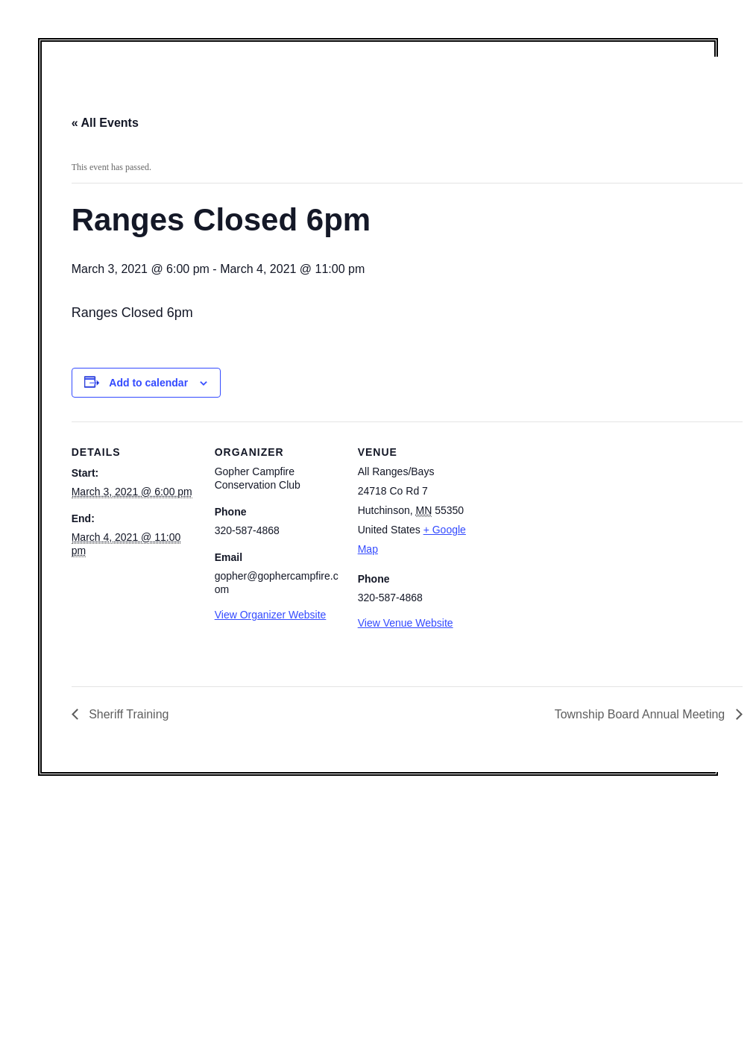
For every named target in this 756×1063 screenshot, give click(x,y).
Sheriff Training (127, 714)
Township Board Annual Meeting (641, 714)
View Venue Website (405, 623)
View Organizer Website (271, 615)
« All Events (105, 122)
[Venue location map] (579, 524)
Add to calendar (148, 383)
